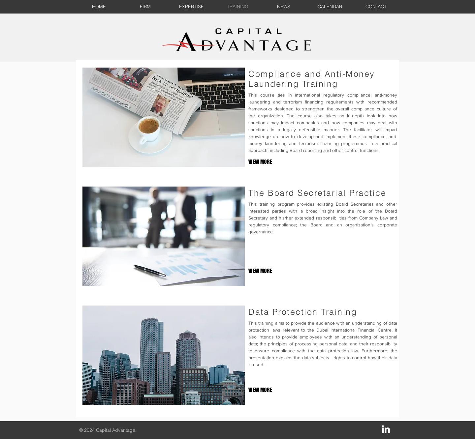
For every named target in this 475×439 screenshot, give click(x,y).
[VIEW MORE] (270, 162)
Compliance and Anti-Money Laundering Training (311, 79)
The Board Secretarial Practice (317, 193)
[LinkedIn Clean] (386, 429)
